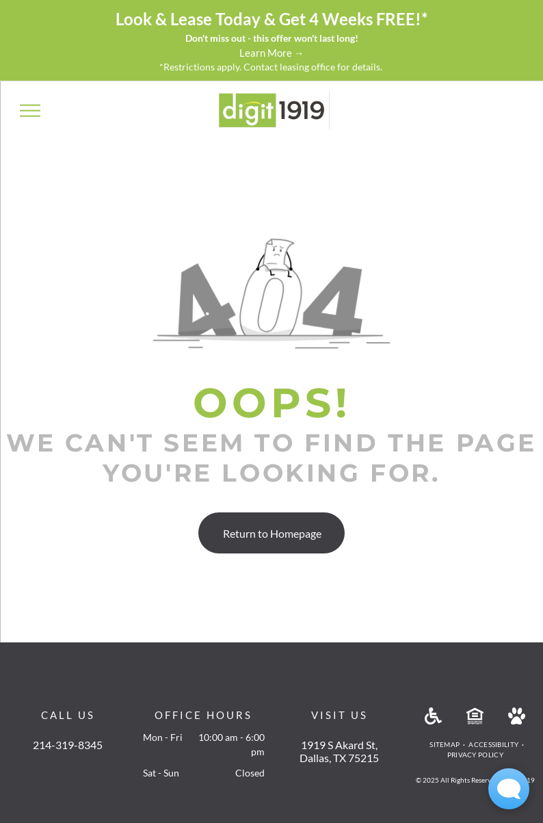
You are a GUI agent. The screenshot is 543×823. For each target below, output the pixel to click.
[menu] (30, 110)
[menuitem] (445, 745)
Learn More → (271, 53)
